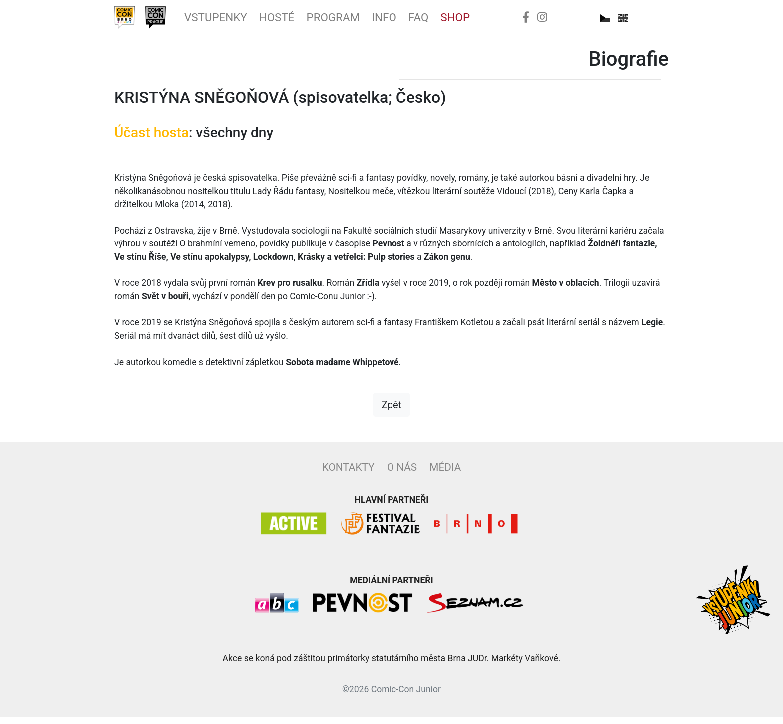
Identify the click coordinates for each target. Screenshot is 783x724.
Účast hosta (151, 140)
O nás (402, 475)
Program (373, 21)
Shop (514, 21)
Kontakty (348, 475)
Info (432, 21)
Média (445, 475)
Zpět (391, 412)
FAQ (472, 21)
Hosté (307, 21)
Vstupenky (236, 21)
